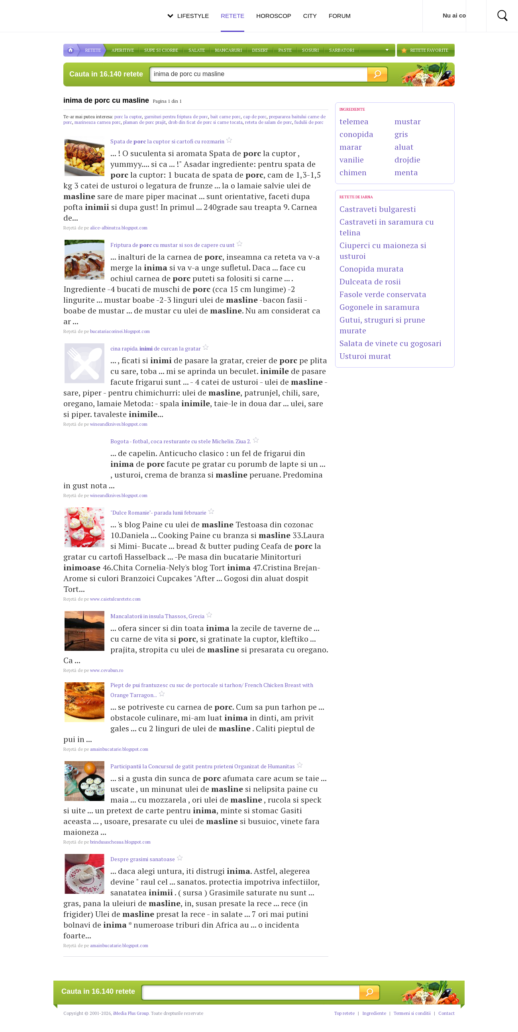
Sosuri (310, 50)
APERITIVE (123, 50)
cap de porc (255, 116)
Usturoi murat (365, 356)
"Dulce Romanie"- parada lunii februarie (158, 512)
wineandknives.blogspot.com (105, 424)
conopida (356, 134)
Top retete (344, 1013)
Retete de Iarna (356, 197)
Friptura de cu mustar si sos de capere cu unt (172, 245)
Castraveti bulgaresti (377, 209)
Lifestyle (193, 15)
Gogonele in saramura (379, 307)
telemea (354, 121)
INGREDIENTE (352, 109)
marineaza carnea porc (98, 122)
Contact (446, 1013)
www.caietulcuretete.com (102, 599)
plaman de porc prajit (144, 122)
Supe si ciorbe (161, 50)
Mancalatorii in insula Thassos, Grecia (157, 616)
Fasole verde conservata (382, 294)
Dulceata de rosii (370, 281)
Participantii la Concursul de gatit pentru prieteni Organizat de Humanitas (202, 766)
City (310, 15)
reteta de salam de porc (268, 122)
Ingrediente (374, 1013)
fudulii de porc (309, 122)
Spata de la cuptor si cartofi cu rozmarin (167, 141)
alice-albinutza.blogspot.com (105, 228)
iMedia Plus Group (131, 1013)
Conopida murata (371, 268)
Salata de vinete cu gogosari (390, 343)
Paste (285, 50)
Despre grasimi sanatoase (142, 859)
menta (406, 172)
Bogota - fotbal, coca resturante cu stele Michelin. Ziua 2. (180, 441)
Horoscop (273, 15)
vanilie (351, 159)
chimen (353, 172)
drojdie (407, 159)
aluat (404, 146)
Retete (232, 22)
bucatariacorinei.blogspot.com (106, 331)
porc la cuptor (128, 116)
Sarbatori (341, 50)
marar (350, 146)
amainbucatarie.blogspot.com (105, 749)
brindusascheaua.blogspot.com (107, 842)
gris (401, 134)
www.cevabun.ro (93, 670)
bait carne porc (225, 116)
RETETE (93, 50)
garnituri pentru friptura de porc (176, 116)
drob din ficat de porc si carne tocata (205, 122)
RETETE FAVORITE (429, 50)
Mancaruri (228, 50)
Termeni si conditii (412, 1013)
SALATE (196, 50)
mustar (407, 121)
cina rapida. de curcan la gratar (155, 348)
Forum (340, 15)
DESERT (260, 50)
